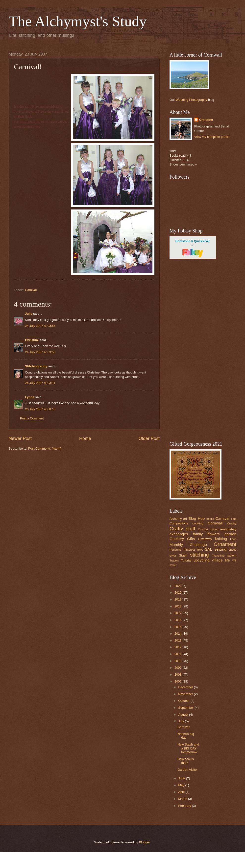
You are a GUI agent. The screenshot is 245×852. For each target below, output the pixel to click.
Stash (183, 555)
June (182, 778)
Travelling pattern (224, 555)
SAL (208, 549)
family (198, 534)
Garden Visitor (187, 769)
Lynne (29, 397)
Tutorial (186, 560)
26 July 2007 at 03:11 (40, 383)
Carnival (31, 290)
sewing (220, 549)
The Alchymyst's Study (78, 21)
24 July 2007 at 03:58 (40, 352)
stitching (199, 555)
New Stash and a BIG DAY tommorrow (188, 748)
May (181, 785)
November (186, 694)
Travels (174, 560)
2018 (178, 606)
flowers (214, 534)
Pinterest (189, 549)
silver (173, 555)
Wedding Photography (191, 100)
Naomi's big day (185, 735)
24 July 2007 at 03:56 (40, 326)
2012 (178, 647)
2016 (178, 620)
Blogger (144, 842)
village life (221, 560)
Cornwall (215, 523)
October (184, 701)
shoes (232, 549)
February (185, 806)
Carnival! (183, 727)
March (183, 799)
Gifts (191, 539)
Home (85, 438)
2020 (178, 592)
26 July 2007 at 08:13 (40, 409)
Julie (28, 313)
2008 (178, 674)
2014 (178, 633)
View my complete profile (212, 137)
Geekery (177, 539)
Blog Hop (196, 518)
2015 (178, 627)
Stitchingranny (36, 366)
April (181, 792)
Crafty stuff (182, 528)
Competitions (179, 523)
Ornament (225, 544)
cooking (198, 523)
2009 (178, 667)
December (186, 687)
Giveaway (205, 539)
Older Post (149, 438)
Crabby (231, 523)
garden (230, 534)
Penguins (175, 549)
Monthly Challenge (188, 544)
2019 (178, 599)
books (210, 518)
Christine (32, 340)
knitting (221, 539)
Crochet (203, 529)
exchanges (179, 534)
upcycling (201, 560)
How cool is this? (185, 761)
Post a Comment (32, 418)
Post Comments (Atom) (44, 448)
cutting (214, 529)
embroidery (228, 529)
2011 (178, 654)
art (185, 518)
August (183, 714)
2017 (178, 613)
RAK (200, 549)
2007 (178, 681)
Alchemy (176, 518)
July (181, 721)
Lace (233, 539)
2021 (178, 586)
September (186, 707)
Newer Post (20, 438)
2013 (178, 640)
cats (233, 518)
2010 (178, 661)
